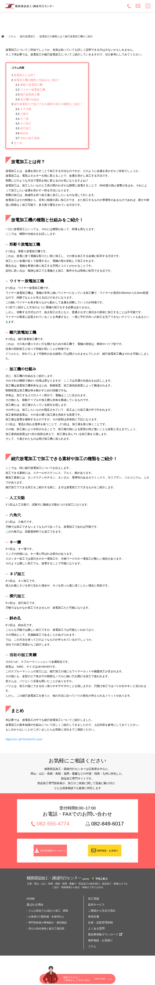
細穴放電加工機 (28, 94)
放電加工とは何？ (23, 75)
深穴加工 (23, 128)
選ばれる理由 (35, 908)
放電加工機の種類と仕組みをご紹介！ (36, 80)
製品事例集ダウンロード (53, 852)
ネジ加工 (23, 123)
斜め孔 (22, 133)
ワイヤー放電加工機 (30, 89)
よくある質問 (96, 932)
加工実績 (93, 902)
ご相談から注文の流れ (102, 914)
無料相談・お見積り (108, 852)
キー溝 (22, 118)
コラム (92, 950)
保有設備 (93, 920)
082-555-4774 (53, 824)
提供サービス (96, 908)
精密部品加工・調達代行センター (55, 6)
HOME (31, 902)
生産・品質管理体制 (100, 926)
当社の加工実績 (28, 138)
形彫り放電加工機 (29, 84)
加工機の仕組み (28, 99)
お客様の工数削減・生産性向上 (46, 920)
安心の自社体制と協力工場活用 (46, 932)
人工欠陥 (23, 109)
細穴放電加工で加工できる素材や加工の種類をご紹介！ (47, 104)
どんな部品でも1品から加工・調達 (48, 914)
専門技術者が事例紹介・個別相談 (47, 926)
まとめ (16, 142)
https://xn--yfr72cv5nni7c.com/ (24, 739)
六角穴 (22, 113)
